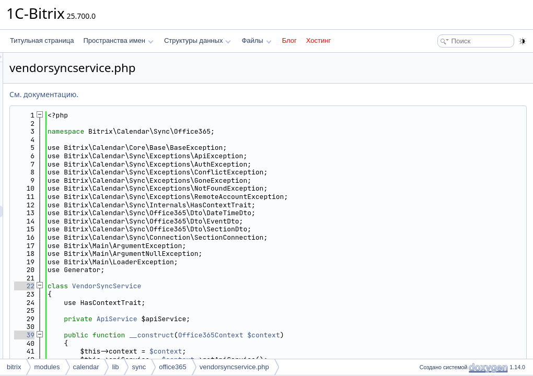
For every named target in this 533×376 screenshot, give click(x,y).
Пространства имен (118, 40)
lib (115, 367)
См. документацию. (174, 94)
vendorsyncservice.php (234, 367)
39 (155, 335)
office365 (173, 367)
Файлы (256, 40)
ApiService (247, 318)
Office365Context (341, 335)
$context (394, 335)
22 (155, 285)
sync (139, 367)
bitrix (14, 367)
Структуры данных (197, 40)
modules (47, 367)
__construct (282, 335)
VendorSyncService (237, 285)
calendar (86, 367)
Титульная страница (42, 40)
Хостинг (318, 40)
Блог (289, 40)
